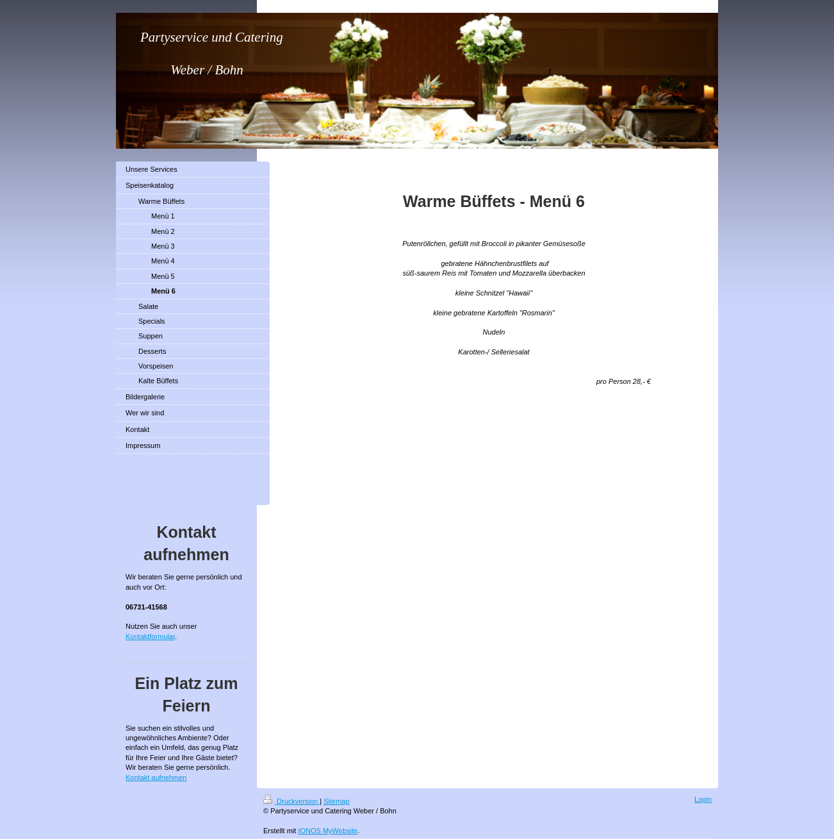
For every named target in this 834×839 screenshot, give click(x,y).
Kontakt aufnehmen (156, 777)
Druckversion (291, 801)
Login (703, 799)
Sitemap (336, 801)
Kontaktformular (150, 636)
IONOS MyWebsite (327, 831)
